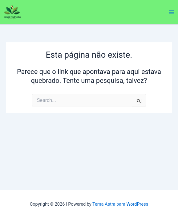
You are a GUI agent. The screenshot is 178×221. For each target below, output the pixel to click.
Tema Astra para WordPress (120, 204)
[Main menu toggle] (171, 12)
